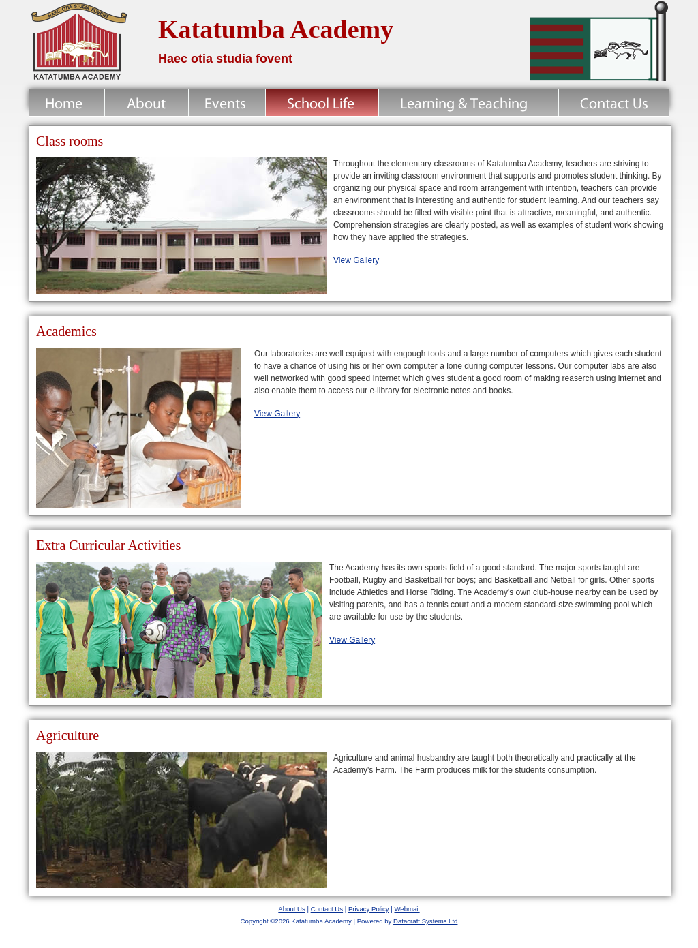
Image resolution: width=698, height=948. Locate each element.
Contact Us (613, 102)
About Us (291, 909)
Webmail (406, 909)
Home (66, 102)
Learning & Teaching (468, 102)
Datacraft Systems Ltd (425, 921)
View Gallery (356, 260)
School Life (322, 102)
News (227, 102)
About (146, 102)
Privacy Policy (368, 909)
